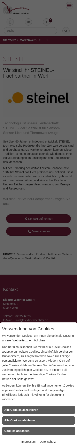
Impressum (28, 441)
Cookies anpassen (17, 430)
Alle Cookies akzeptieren (21, 409)
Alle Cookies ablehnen (19, 420)
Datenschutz (48, 441)
